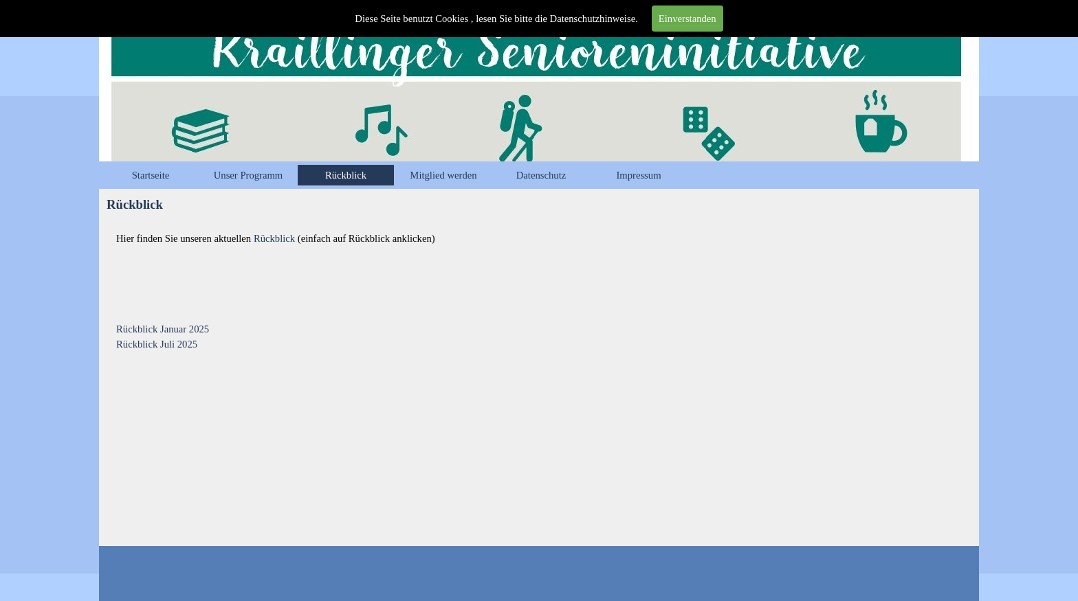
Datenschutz (541, 175)
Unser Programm (248, 175)
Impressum (638, 175)
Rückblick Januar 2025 (162, 329)
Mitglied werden (443, 175)
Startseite (151, 175)
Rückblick (345, 175)
